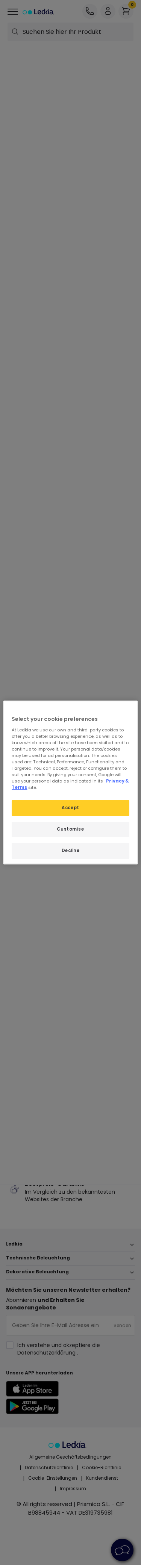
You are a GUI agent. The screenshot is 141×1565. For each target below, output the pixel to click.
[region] (70, 782)
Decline (71, 851)
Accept (70, 808)
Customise (70, 829)
